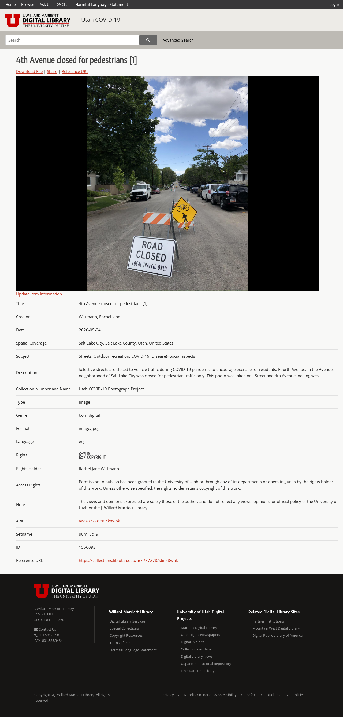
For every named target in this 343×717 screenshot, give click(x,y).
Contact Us (45, 629)
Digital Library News (196, 656)
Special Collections (124, 628)
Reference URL (75, 71)
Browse (27, 4)
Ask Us (45, 4)
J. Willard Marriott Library (54, 608)
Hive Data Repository (198, 670)
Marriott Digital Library (199, 627)
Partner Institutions (268, 621)
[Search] (72, 40)
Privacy (168, 694)
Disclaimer (274, 694)
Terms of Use (120, 642)
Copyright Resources (126, 635)
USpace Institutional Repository (206, 663)
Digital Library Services (127, 621)
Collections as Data (196, 649)
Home (10, 4)
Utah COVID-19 (100, 19)
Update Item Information (39, 294)
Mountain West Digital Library (276, 628)
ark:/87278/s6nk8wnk (99, 521)
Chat (63, 4)
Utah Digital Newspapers (200, 634)
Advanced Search (178, 40)
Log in (335, 4)
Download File (29, 71)
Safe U (251, 694)
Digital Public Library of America (277, 635)
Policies (298, 694)
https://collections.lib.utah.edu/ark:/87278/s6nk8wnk (128, 560)
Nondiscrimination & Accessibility (210, 694)
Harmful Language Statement (101, 4)
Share (52, 71)
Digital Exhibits (192, 641)
